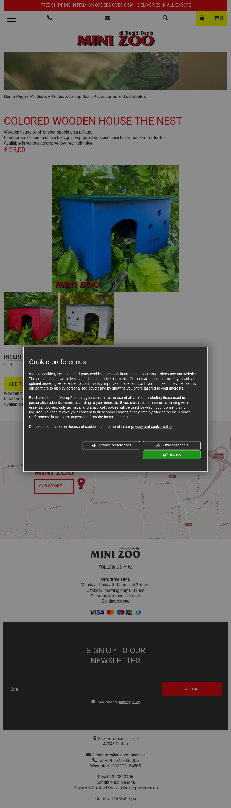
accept (172, 454)
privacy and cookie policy (151, 427)
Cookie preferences (111, 445)
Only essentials (171, 445)
